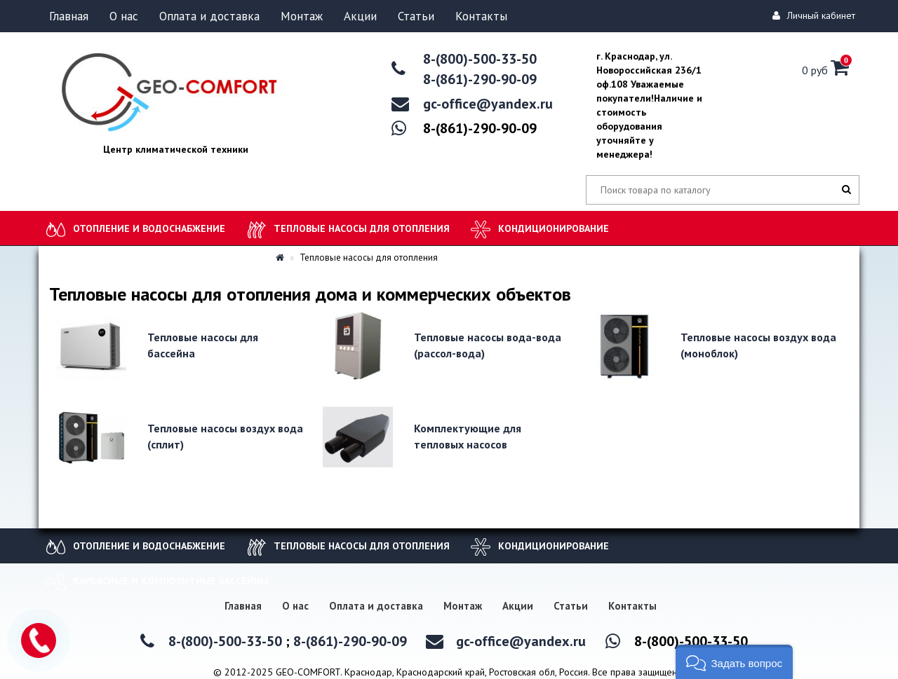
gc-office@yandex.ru (488, 104)
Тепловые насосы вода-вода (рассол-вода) (487, 345)
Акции (360, 16)
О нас (123, 16)
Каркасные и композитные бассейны (171, 581)
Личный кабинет (816, 15)
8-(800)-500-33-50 (480, 59)
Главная (68, 16)
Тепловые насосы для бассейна (202, 345)
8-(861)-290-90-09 (480, 79)
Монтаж (302, 16)
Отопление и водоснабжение (149, 228)
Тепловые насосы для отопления (362, 228)
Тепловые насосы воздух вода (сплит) (225, 436)
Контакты (481, 16)
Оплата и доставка (209, 16)
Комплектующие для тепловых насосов (467, 436)
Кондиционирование (553, 228)
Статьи (416, 16)
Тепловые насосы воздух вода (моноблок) (758, 345)
